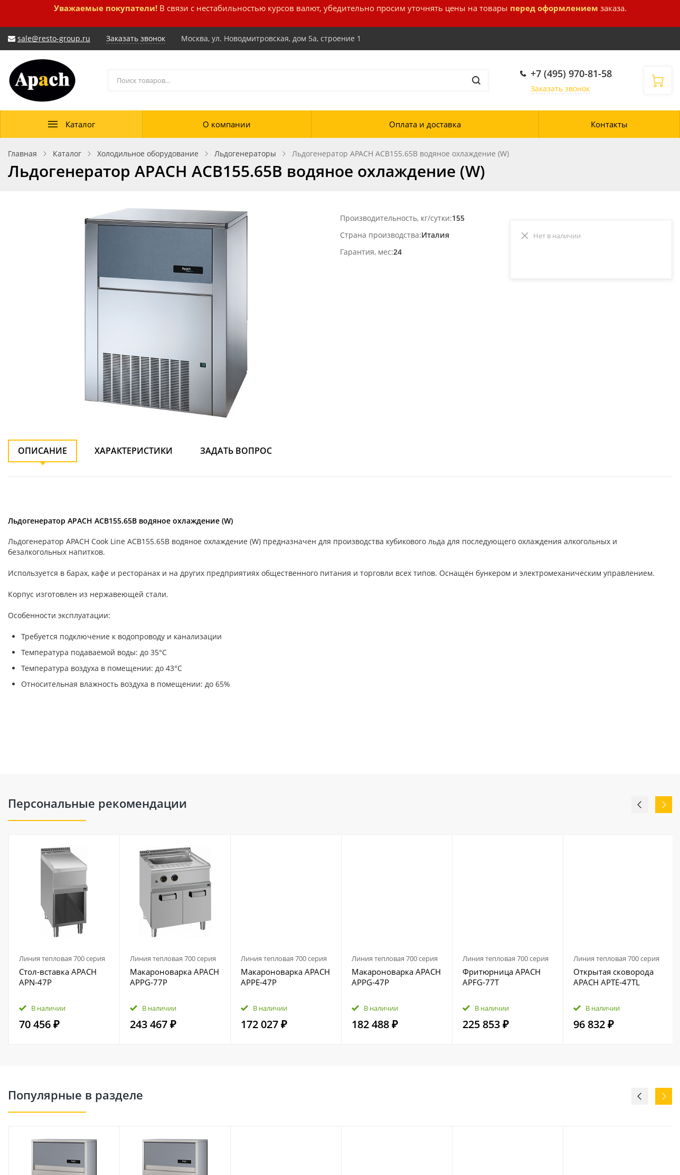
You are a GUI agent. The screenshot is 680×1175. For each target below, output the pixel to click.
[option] (64, 939)
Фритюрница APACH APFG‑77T (501, 976)
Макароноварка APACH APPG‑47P (396, 976)
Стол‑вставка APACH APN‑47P (58, 976)
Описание (42, 450)
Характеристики (134, 450)
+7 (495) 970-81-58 (571, 73)
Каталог (80, 124)
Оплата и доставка (425, 124)
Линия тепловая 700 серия (62, 958)
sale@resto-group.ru (53, 38)
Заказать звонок (560, 88)
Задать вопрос (236, 450)
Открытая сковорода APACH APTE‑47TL (613, 976)
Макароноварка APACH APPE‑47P (285, 976)
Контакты (609, 124)
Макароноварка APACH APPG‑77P (174, 976)
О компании (227, 124)
